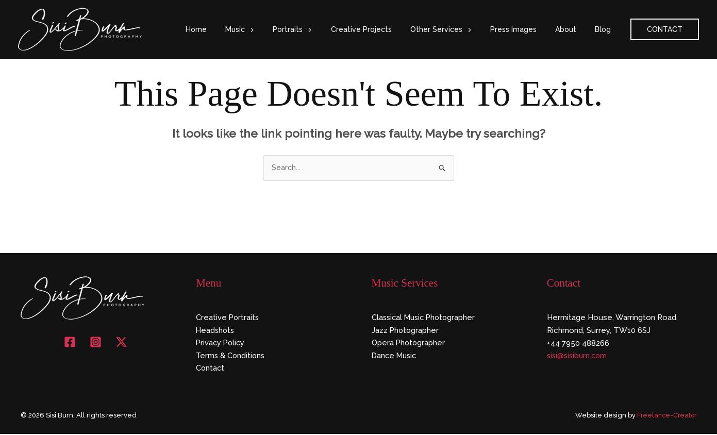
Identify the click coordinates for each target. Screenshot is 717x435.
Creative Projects (379, 29)
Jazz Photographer (406, 331)
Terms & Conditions (231, 356)
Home (227, 29)
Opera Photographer (409, 343)
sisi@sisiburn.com (578, 356)
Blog (605, 29)
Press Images (524, 29)
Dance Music (395, 356)
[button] (276, 29)
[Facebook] (70, 342)
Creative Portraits (228, 318)
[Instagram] (96, 342)
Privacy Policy (221, 343)
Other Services (455, 29)
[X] (121, 342)
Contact (210, 369)
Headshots (216, 331)
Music (266, 29)
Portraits (315, 29)
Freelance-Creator (665, 417)
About (571, 29)
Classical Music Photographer (426, 318)
